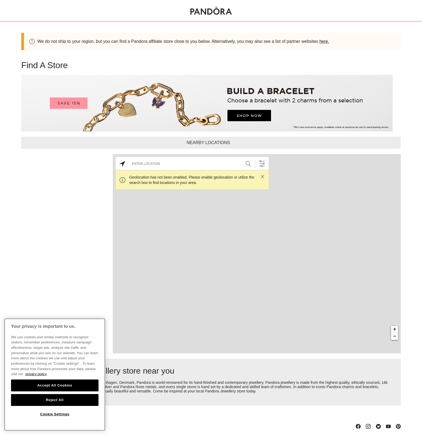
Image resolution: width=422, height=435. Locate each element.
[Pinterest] (398, 426)
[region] (54, 374)
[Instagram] (368, 426)
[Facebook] (358, 426)
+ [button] (394, 329)
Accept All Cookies (54, 385)
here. (324, 41)
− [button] (394, 336)
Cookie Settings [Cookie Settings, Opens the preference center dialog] (54, 414)
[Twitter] (378, 426)
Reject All (55, 400)
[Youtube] (388, 426)
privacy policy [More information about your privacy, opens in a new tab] (36, 374)
